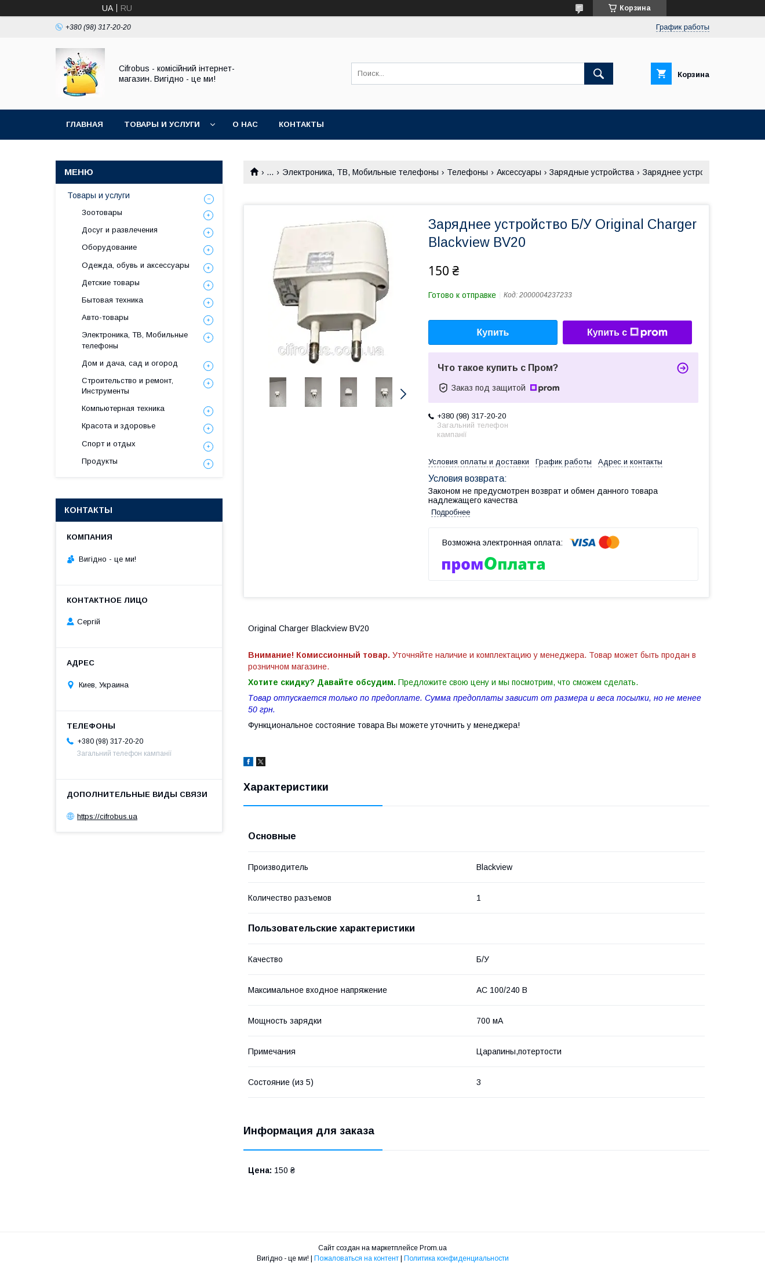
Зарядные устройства (591, 172)
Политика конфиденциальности (456, 1258)
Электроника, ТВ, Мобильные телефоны (360, 172)
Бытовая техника (112, 300)
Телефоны (467, 172)
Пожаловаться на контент (356, 1258)
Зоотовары (102, 212)
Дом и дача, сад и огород (130, 363)
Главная (84, 124)
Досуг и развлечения (120, 229)
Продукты (100, 461)
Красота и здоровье (118, 425)
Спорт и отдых (109, 443)
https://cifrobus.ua (107, 816)
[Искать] (598, 74)
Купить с (627, 332)
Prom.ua (433, 1248)
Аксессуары (519, 172)
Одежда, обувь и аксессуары (136, 265)
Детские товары (111, 282)
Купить (493, 332)
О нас (245, 124)
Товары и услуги (162, 124)
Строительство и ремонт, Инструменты (127, 385)
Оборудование (109, 247)
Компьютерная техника (123, 408)
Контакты (301, 124)
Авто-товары (105, 317)
